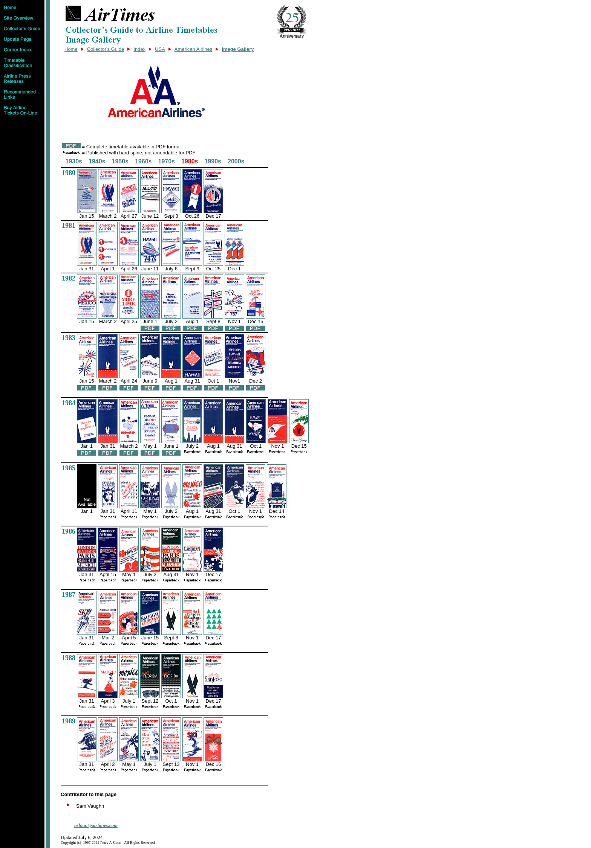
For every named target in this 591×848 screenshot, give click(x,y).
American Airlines (193, 49)
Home (71, 49)
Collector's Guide (105, 49)
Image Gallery (238, 49)
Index (139, 49)
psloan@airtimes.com (96, 825)
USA (160, 49)
